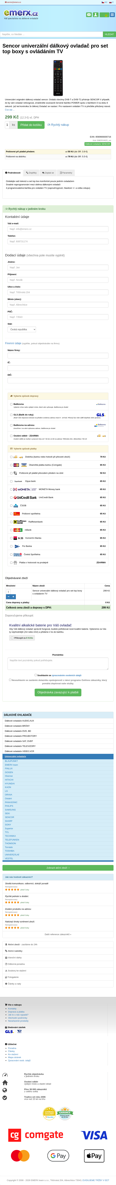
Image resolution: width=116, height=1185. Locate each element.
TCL (7, 832)
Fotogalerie (12, 977)
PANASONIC (11, 802)
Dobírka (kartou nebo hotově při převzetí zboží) (58, 457)
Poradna (12, 1048)
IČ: (9, 362)
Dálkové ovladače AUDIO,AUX (19, 721)
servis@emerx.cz (13, 2)
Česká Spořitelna (58, 554)
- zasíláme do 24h (21, 944)
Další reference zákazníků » (58, 934)
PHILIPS (9, 806)
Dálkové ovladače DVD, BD (18, 731)
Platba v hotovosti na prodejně (58, 562)
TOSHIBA (9, 851)
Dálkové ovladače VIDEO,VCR (19, 751)
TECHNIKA (10, 836)
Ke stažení (13, 1054)
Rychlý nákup (58, 124)
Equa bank (58, 481)
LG (6, 791)
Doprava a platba (16, 1012)
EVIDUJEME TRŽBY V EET (96, 1180)
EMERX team (11, 765)
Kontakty (12, 1008)
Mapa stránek (14, 1057)
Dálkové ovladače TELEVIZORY (20, 746)
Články (11, 1051)
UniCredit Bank (58, 497)
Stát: (10, 324)
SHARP (8, 821)
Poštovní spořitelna (58, 514)
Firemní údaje (32, 343)
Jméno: (11, 262)
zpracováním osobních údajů (66, 675)
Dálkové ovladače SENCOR (97, 144)
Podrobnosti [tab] (12, 172)
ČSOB (58, 505)
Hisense (9, 776)
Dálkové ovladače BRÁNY (17, 726)
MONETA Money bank (58, 489)
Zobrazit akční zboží (58, 867)
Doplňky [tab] (31, 172)
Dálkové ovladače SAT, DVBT (19, 741)
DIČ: (10, 375)
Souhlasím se (58, 675)
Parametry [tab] (66, 172)
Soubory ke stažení (15, 970)
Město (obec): (15, 299)
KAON (8, 787)
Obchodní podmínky (17, 1018)
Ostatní (8, 798)
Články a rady (13, 983)
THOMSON (10, 843)
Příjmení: (12, 274)
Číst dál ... (10, 110)
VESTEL (9, 858)
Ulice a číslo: (14, 287)
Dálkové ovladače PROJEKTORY (21, 736)
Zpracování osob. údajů (19, 1060)
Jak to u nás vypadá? (18, 1014)
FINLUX (9, 768)
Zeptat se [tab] (48, 172)
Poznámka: (58, 655)
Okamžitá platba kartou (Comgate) (58, 465)
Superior (9, 828)
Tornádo (9, 847)
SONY (8, 824)
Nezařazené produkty (18, 1021)
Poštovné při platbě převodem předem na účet (58, 473)
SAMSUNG (10, 810)
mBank (58, 530)
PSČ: (10, 311)
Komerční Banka (58, 538)
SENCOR (9, 817)
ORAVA (8, 794)
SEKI (7, 813)
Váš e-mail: (13, 223)
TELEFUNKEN (12, 839)
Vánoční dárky (13, 957)
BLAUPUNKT (11, 761)
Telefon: (12, 236)
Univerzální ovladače (15, 756)
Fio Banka (58, 546)
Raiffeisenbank (58, 522)
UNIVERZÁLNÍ (12, 854)
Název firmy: (14, 350)
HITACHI (9, 780)
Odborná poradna (15, 963)
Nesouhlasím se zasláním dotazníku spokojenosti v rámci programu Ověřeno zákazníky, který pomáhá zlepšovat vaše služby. (58, 682)
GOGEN (9, 772)
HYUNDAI (10, 783)
